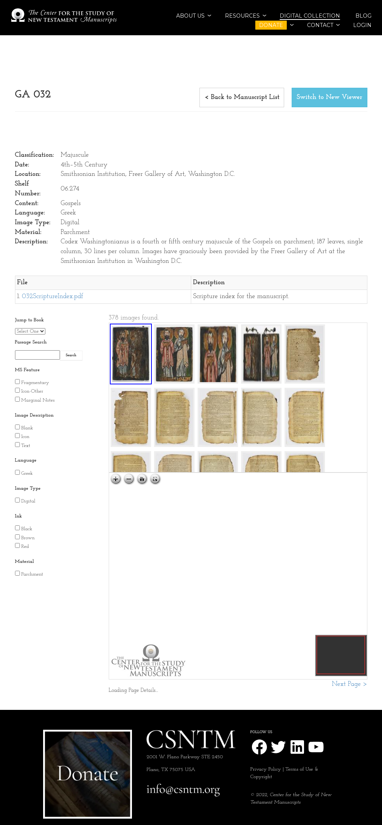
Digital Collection (310, 15)
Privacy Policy (265, 769)
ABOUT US (190, 15)
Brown (28, 538)
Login (362, 25)
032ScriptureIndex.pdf (52, 296)
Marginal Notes (38, 400)
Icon (25, 436)
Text (25, 445)
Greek (27, 473)
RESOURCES (242, 15)
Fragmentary (35, 382)
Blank (27, 428)
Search (71, 355)
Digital (28, 501)
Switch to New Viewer (329, 97)
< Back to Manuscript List (242, 97)
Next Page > (349, 684)
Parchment (32, 574)
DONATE (271, 25)
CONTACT (320, 25)
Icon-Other (32, 391)
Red (25, 546)
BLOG (363, 15)
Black (27, 528)
